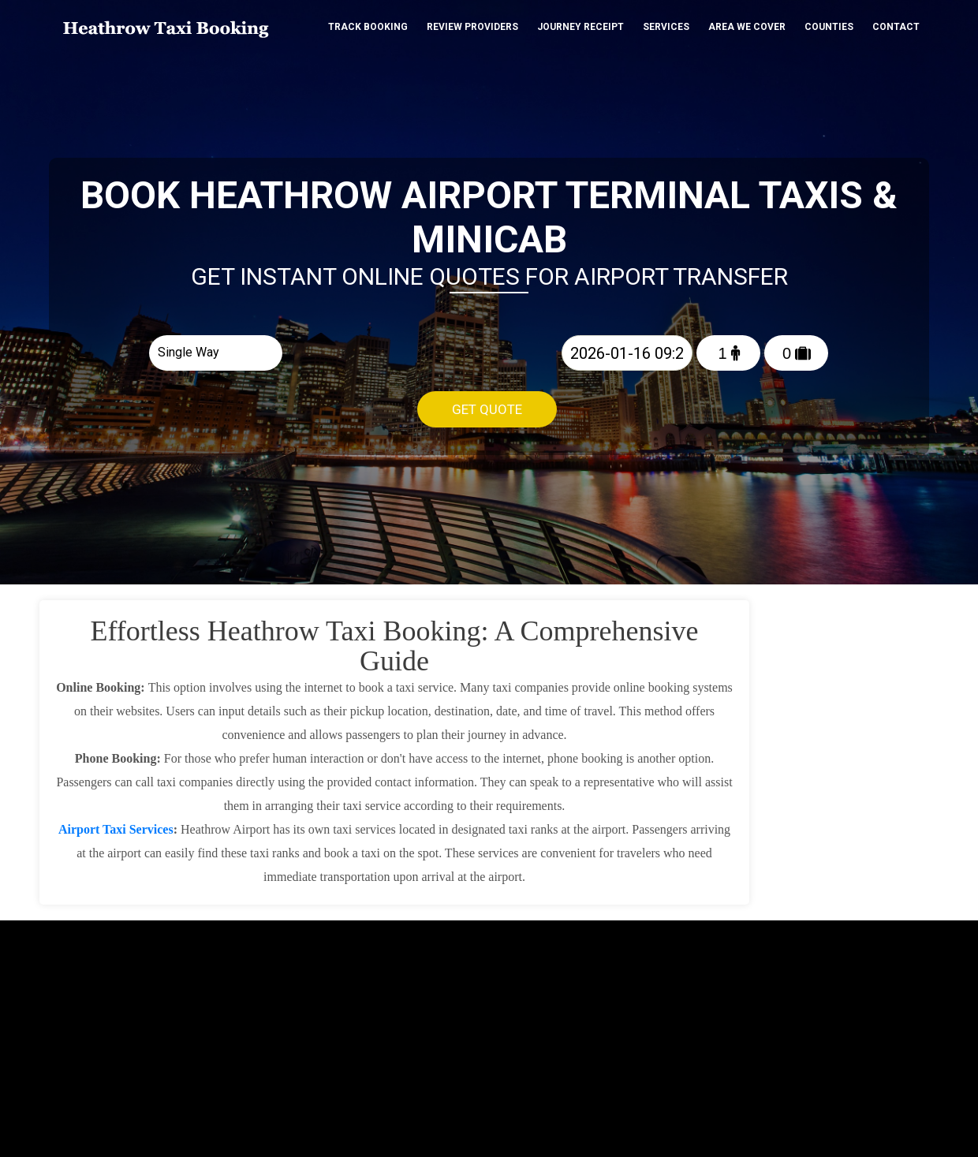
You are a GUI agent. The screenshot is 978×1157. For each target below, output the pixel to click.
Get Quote (487, 409)
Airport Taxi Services (116, 829)
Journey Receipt (580, 26)
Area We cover (747, 26)
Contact (896, 26)
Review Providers (472, 26)
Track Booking (368, 26)
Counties (828, 26)
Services (666, 26)
